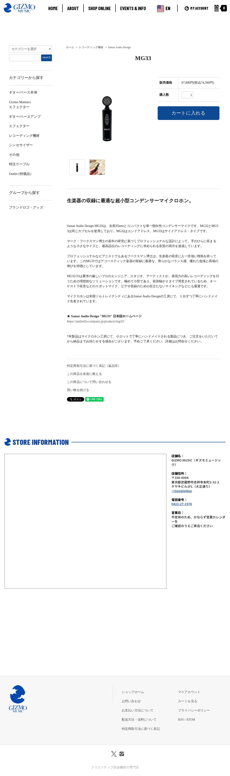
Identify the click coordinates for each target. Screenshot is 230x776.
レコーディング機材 (91, 47)
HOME (53, 8)
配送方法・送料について (139, 719)
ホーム (70, 47)
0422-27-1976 (181, 504)
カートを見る (187, 701)
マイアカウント (189, 692)
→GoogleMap (181, 491)
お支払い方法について (137, 710)
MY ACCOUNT (196, 8)
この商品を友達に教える (84, 374)
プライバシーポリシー (194, 710)
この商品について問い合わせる (89, 382)
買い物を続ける (78, 390)
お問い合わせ (131, 701)
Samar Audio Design (119, 47)
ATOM (190, 719)
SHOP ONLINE (99, 8)
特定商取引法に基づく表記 (141, 728)
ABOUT (73, 8)
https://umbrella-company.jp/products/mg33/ (95, 321)
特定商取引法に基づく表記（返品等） (94, 365)
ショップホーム (133, 692)
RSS (181, 719)
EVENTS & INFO (133, 8)
